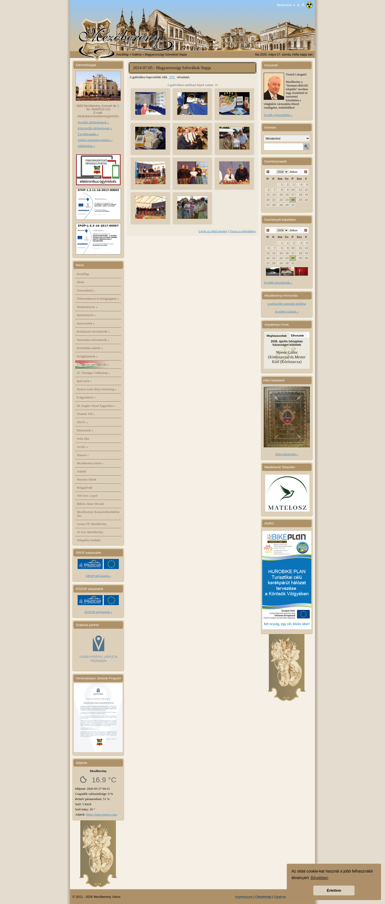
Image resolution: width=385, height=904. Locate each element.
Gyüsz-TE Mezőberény (92, 524)
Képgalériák (85, 487)
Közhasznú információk (93, 331)
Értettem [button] (334, 890)
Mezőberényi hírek (90, 463)
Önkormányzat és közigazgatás (98, 298)
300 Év (82, 422)
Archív (82, 447)
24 (293, 199)
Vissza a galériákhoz (242, 231)
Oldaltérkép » (86, 146)
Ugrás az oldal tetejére (213, 231)
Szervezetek (86, 323)
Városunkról (86, 290)
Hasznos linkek (86, 479)
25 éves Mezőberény (90, 532)
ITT (172, 77)
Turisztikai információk (93, 340)
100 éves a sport (87, 495)
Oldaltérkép (263, 897)
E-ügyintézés (86, 397)
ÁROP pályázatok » (98, 576)
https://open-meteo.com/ (101, 814)
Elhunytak (297, 335)
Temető (83, 455)
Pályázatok (85, 430)
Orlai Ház (83, 438)
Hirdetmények (87, 307)
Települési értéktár (88, 540)
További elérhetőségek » (93, 122)
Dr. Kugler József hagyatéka (96, 406)
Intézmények (86, 315)
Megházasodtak (277, 335)
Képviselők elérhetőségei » (95, 128)
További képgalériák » (278, 282)
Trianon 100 (86, 414)
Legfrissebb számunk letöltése (286, 304)
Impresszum (244, 897)
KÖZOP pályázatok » (98, 612)
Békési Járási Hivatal (90, 504)
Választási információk (93, 364)
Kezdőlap (122, 54)
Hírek (80, 282)
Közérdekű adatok (90, 348)
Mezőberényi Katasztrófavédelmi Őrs (98, 514)
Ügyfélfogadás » (88, 134)
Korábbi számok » (286, 311)
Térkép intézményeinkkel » (95, 140)
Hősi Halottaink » (286, 454)
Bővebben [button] (319, 878)
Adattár (81, 471)
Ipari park (84, 381)
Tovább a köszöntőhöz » (278, 115)
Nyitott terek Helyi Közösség (97, 389)
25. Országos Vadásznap (93, 373)
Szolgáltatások (87, 356)
